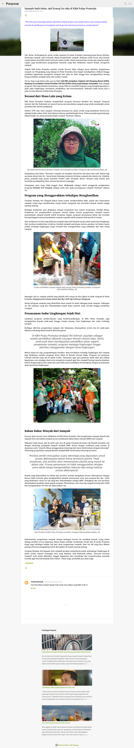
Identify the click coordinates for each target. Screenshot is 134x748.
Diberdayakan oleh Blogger (67, 745)
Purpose (12, 3)
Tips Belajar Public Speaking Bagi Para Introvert (58, 687)
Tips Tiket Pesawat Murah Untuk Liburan (56, 723)
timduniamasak (37, 582)
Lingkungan (29, 563)
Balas (33, 588)
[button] (26, 15)
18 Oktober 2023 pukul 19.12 (53, 582)
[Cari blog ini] (121, 3)
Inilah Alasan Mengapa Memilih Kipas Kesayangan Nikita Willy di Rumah (66, 652)
